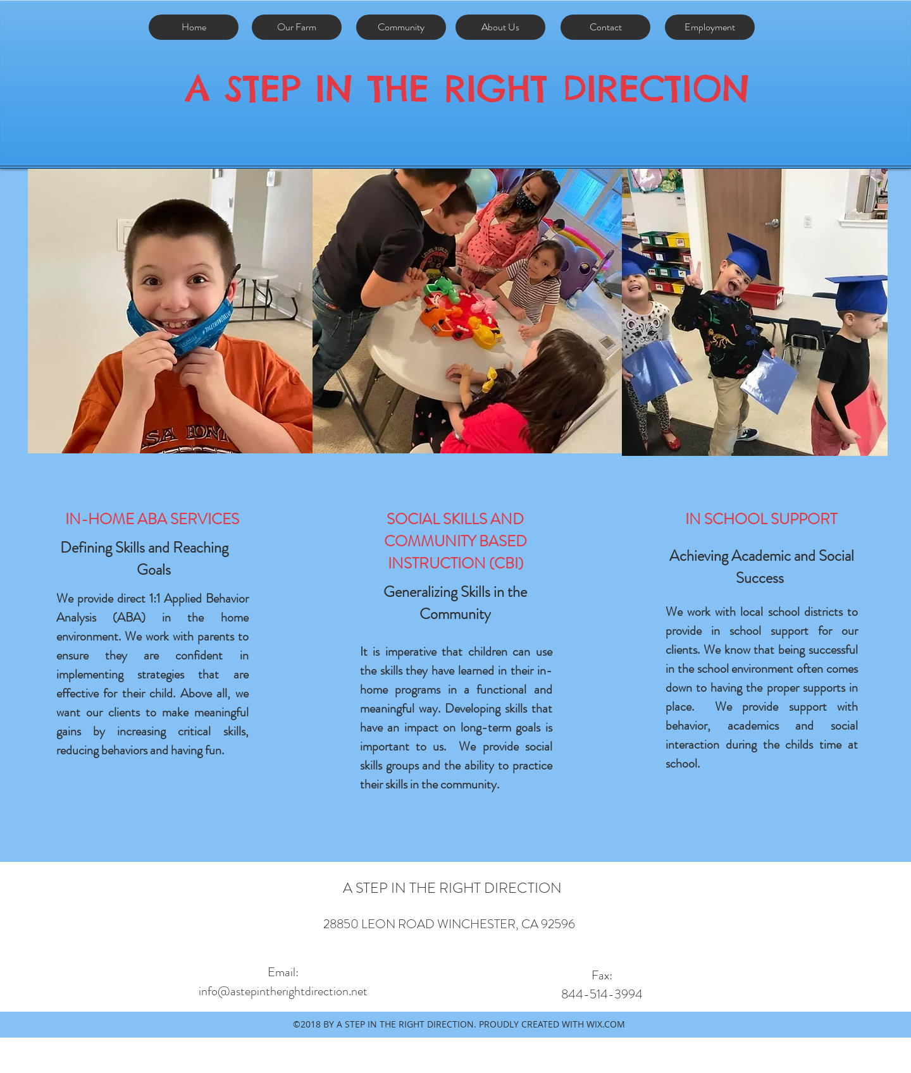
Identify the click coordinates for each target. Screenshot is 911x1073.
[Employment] (710, 27)
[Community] (401, 27)
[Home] (194, 27)
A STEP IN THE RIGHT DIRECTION (467, 88)
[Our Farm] (297, 27)
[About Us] (500, 27)
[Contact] (605, 27)
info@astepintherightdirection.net (283, 991)
